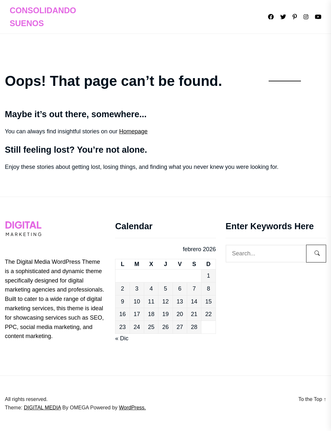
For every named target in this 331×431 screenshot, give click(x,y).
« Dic (121, 338)
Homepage (133, 131)
